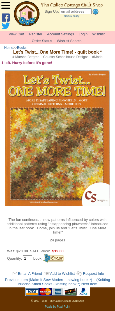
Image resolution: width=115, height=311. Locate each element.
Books (21, 48)
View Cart (16, 34)
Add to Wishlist (62, 273)
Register (35, 34)
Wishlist (98, 34)
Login (83, 34)
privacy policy (71, 16)
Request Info (93, 273)
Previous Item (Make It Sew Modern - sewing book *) (48, 280)
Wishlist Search (69, 41)
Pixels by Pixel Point (57, 306)
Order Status (42, 41)
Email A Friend (30, 273)
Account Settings (60, 34)
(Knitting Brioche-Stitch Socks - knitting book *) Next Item (64, 282)
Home (8, 48)
